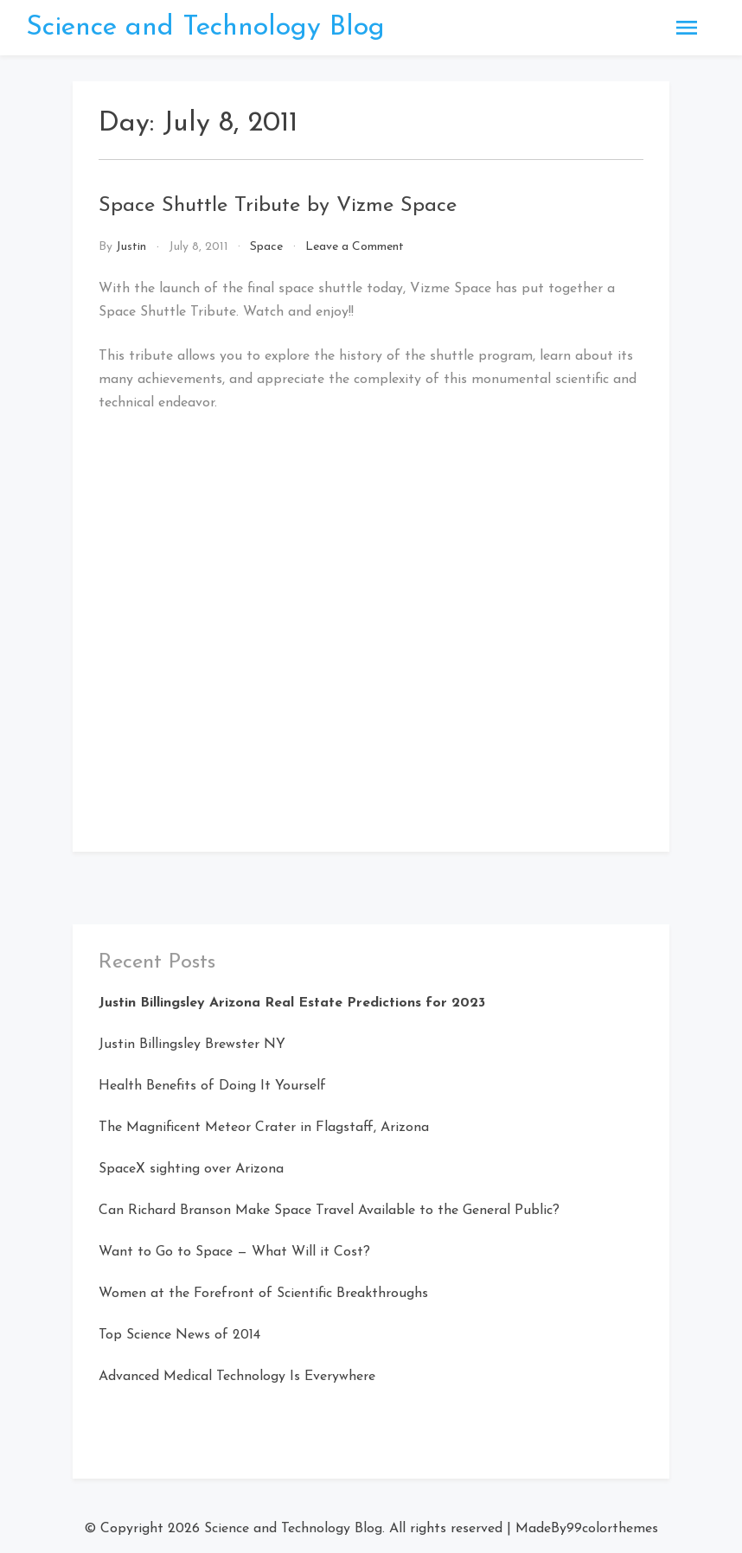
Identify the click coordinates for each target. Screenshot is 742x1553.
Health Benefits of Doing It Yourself (212, 1086)
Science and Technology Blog (205, 28)
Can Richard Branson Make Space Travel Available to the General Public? (329, 1210)
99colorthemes (612, 1529)
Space (266, 246)
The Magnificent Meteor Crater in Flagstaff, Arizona (264, 1127)
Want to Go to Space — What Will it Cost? (234, 1252)
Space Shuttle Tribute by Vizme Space (278, 205)
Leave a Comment (354, 246)
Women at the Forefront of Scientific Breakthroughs (263, 1294)
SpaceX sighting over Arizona (191, 1169)
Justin (131, 246)
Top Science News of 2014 (179, 1335)
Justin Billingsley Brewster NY (192, 1044)
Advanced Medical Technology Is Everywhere (237, 1377)
